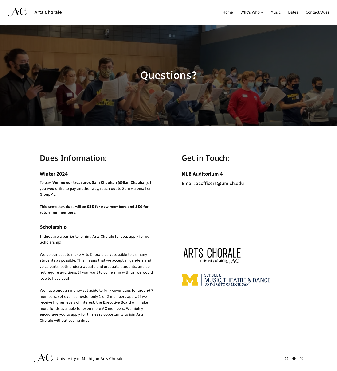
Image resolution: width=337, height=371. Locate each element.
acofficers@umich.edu (220, 183)
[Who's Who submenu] (262, 12)
